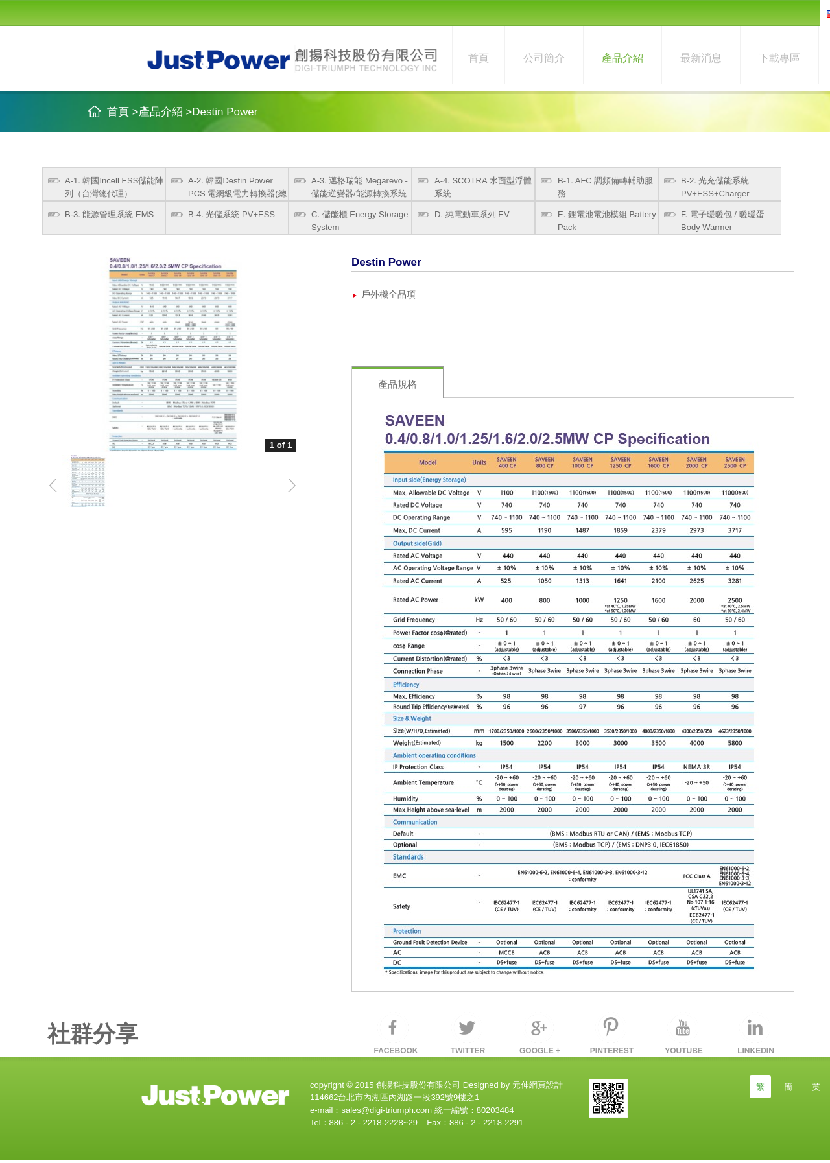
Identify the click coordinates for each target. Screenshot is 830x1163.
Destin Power (224, 112)
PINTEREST (612, 1050)
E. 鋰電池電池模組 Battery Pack (607, 220)
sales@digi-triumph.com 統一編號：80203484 (427, 1110)
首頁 (478, 58)
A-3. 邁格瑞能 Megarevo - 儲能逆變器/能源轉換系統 (359, 187)
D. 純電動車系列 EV (472, 214)
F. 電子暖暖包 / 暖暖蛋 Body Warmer (723, 220)
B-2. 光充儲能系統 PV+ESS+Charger (715, 187)
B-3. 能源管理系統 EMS (109, 214)
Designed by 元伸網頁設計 (511, 1085)
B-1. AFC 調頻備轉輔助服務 (605, 187)
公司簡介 (544, 58)
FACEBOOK (396, 1050)
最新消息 (701, 58)
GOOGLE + (539, 1050)
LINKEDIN (755, 1050)
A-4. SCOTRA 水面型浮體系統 (483, 187)
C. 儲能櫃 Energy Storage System (360, 220)
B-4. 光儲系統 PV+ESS (231, 214)
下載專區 (779, 58)
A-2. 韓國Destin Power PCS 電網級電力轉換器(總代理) (237, 188)
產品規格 (397, 384)
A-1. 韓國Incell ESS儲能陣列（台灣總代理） (114, 187)
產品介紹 (622, 58)
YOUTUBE (684, 1050)
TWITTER (468, 1050)
